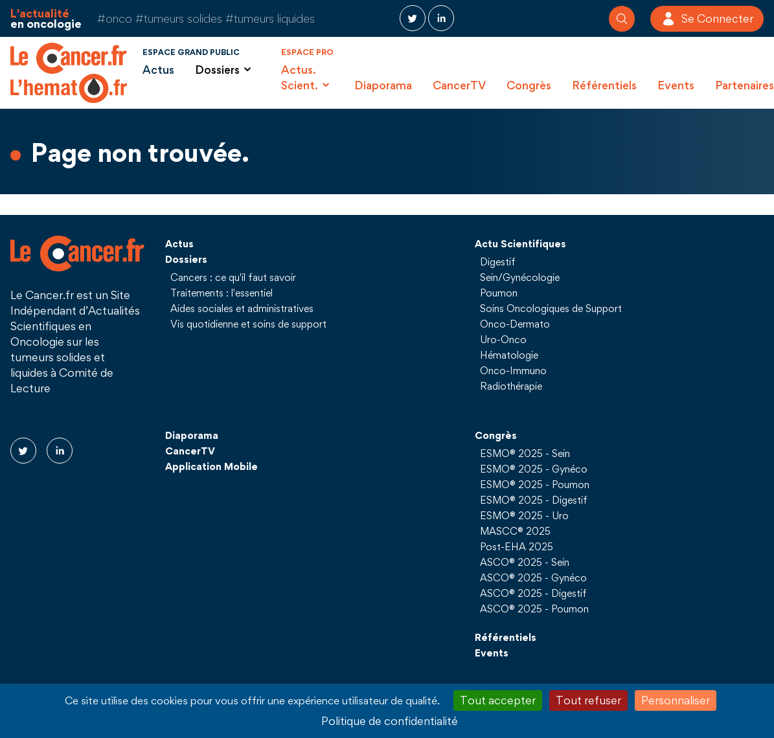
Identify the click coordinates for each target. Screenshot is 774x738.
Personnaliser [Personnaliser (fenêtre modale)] (675, 700)
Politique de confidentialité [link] (389, 721)
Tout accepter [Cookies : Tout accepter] (498, 700)
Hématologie (509, 355)
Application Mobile (211, 466)
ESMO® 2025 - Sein (525, 453)
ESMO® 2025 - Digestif (533, 500)
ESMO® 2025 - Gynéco (533, 469)
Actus (158, 69)
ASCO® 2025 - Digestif (533, 593)
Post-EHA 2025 (516, 546)
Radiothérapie (511, 386)
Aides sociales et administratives (241, 308)
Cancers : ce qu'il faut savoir (233, 277)
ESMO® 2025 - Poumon (534, 484)
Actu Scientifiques (520, 243)
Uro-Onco (503, 339)
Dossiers (186, 259)
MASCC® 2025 (515, 531)
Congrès (529, 85)
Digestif (498, 261)
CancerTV (459, 85)
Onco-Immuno (513, 370)
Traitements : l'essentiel (221, 292)
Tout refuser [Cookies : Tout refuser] (588, 700)
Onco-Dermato (515, 324)
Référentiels (604, 85)
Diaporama (383, 85)
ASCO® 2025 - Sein (524, 562)
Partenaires (744, 85)
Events (675, 85)
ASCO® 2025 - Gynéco (533, 577)
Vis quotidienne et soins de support (248, 324)
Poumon (499, 292)
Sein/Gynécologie (520, 277)
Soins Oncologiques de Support (551, 308)
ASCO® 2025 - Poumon (534, 608)
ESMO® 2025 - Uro (524, 515)
